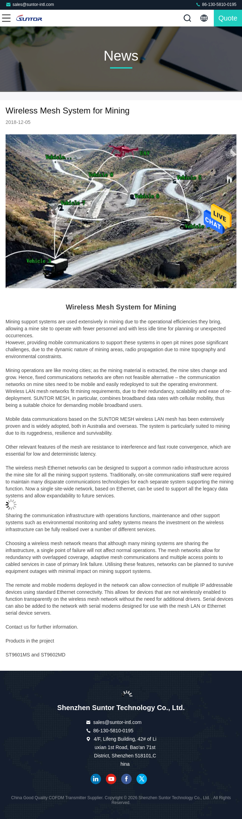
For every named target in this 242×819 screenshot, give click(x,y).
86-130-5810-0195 (215, 4)
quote (227, 18)
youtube (111, 779)
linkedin (96, 779)
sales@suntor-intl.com (30, 4)
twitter (141, 779)
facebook (126, 779)
